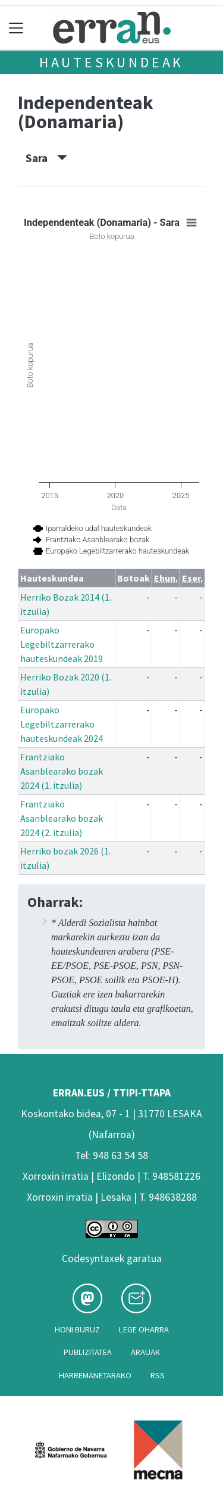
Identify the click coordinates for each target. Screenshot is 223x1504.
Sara (46, 158)
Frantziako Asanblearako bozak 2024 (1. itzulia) (61, 771)
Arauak (145, 1352)
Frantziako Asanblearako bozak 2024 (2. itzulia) (61, 818)
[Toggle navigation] (16, 27)
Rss (157, 1375)
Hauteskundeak (111, 62)
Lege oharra (144, 1329)
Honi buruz (77, 1329)
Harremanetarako (95, 1375)
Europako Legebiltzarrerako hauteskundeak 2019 (61, 644)
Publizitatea (88, 1352)
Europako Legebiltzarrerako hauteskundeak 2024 (61, 724)
